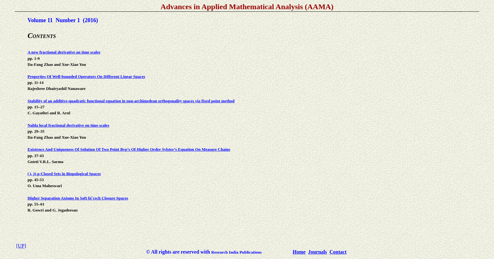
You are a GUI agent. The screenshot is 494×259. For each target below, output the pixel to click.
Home (299, 252)
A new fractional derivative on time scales (63, 52)
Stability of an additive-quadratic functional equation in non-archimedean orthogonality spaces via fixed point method (130, 100)
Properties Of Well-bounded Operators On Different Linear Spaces (86, 76)
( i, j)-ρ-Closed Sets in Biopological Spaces (64, 173)
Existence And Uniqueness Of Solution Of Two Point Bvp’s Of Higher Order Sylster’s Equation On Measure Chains (128, 149)
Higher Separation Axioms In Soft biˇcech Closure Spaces (77, 198)
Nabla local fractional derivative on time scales (68, 125)
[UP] (21, 246)
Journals (317, 252)
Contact (337, 252)
